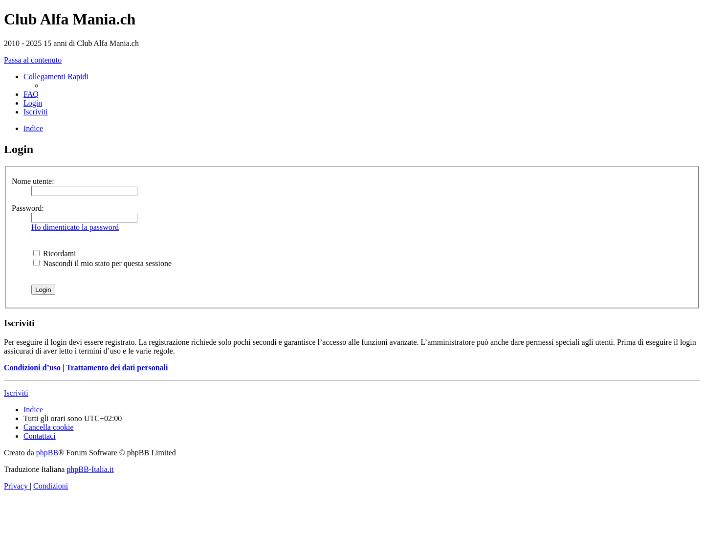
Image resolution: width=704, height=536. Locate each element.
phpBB (47, 452)
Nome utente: (33, 181)
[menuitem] (31, 94)
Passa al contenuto (33, 60)
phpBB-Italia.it (89, 469)
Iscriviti (16, 393)
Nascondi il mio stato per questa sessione (102, 263)
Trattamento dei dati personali (117, 367)
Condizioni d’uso (32, 367)
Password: (28, 208)
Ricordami (54, 253)
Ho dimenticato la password (75, 227)
